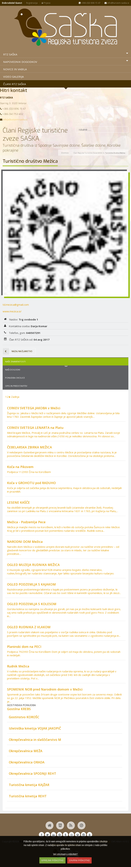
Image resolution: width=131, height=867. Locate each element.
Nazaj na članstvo (17, 351)
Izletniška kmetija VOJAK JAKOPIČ (35, 728)
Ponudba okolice (15, 377)
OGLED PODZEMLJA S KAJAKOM (31, 584)
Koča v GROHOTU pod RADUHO (31, 483)
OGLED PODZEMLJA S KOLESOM (31, 604)
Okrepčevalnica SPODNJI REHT (32, 773)
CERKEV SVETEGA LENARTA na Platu (35, 427)
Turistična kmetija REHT (28, 796)
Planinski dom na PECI (24, 646)
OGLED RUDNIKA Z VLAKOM (28, 627)
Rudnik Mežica (18, 666)
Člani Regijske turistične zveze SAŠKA (88, 153)
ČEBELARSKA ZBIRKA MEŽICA (29, 447)
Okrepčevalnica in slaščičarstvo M (35, 739)
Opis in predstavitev (16, 386)
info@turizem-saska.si (117, 2)
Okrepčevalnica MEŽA (25, 751)
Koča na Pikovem (20, 467)
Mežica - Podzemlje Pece (26, 522)
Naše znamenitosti (15, 361)
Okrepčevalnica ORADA (26, 762)
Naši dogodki (12, 369)
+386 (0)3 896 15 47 (89, 2)
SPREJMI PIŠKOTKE (52, 860)
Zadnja (15, 396)
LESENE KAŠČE (18, 502)
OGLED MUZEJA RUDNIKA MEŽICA (33, 565)
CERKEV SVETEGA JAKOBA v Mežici (33, 408)
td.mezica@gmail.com (16, 304)
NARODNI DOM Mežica (25, 541)
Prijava (46, 2)
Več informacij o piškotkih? (65, 854)
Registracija (32, 2)
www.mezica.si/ (12, 311)
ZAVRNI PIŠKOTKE (79, 860)
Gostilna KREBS (19, 709)
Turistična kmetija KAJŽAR (29, 785)
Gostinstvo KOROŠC (24, 717)
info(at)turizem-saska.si (15, 119)
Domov (65, 152)
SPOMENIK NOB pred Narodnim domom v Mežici (45, 689)
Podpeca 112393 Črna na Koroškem (29, 472)
